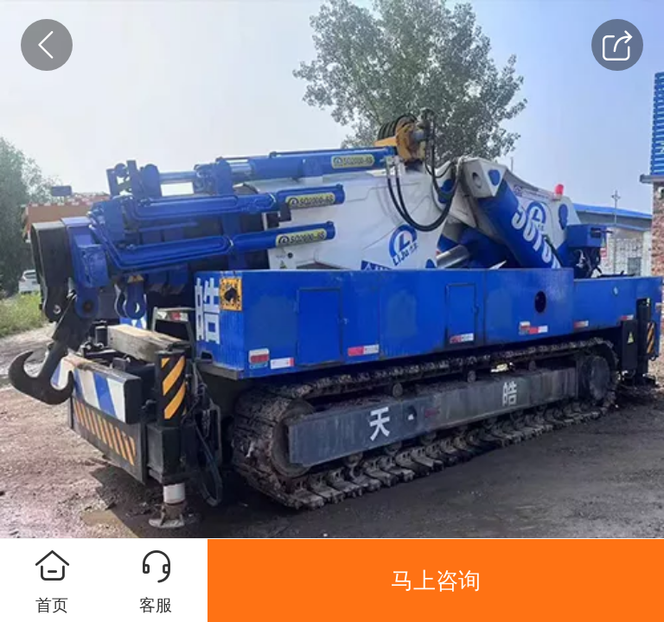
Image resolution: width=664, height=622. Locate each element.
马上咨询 (436, 580)
